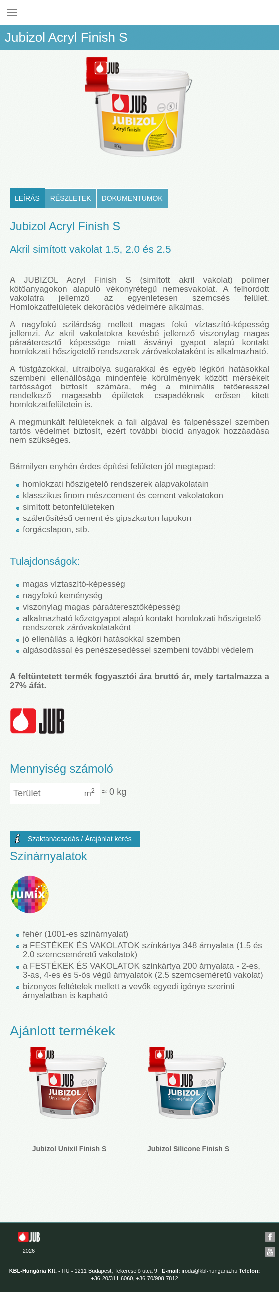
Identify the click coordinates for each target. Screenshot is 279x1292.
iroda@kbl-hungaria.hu (209, 1271)
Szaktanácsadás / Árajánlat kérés (80, 839)
